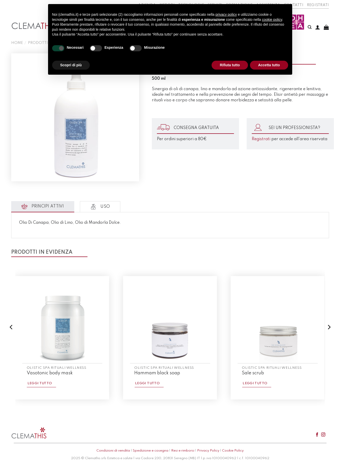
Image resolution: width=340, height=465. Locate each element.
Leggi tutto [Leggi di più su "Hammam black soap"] (147, 383)
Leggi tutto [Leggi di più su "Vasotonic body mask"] (39, 383)
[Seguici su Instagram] (323, 434)
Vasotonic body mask (50, 373)
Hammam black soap (157, 373)
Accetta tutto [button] (269, 65)
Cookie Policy (233, 450)
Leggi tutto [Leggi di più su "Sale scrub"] (255, 383)
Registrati (318, 5)
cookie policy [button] (272, 20)
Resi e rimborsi (182, 450)
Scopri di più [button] (71, 65)
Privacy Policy (208, 450)
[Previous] (11, 337)
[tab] (42, 206)
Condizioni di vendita (113, 450)
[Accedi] (317, 27)
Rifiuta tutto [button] (230, 65)
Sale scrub (253, 373)
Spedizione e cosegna (150, 450)
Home (17, 43)
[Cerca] (310, 27)
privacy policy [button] (226, 14)
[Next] (329, 337)
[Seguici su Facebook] (317, 434)
